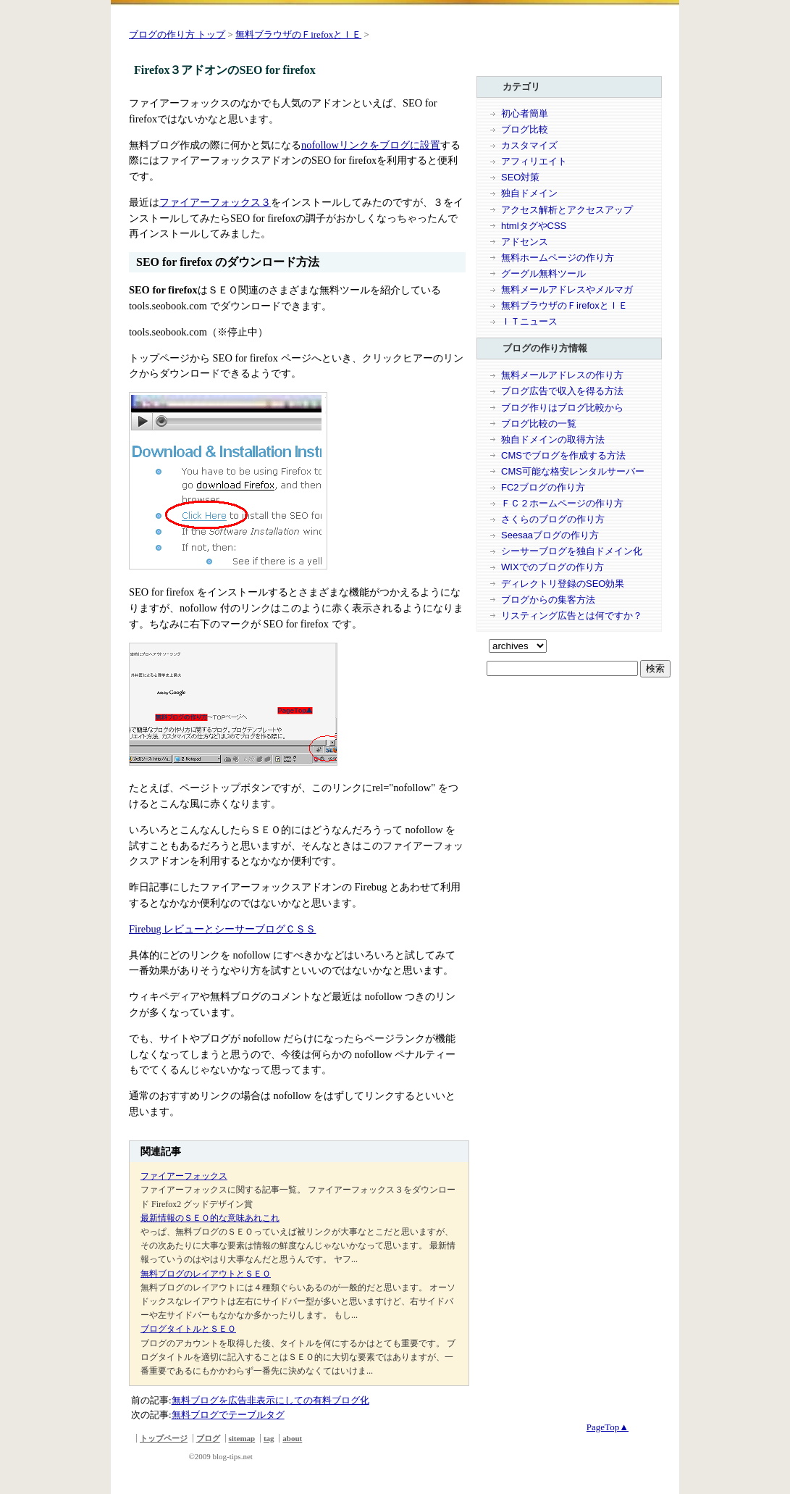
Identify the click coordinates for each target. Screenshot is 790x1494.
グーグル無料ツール (543, 273)
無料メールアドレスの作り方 (562, 375)
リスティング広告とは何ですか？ (571, 615)
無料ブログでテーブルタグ (228, 1414)
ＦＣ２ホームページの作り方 (562, 503)
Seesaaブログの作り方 (550, 535)
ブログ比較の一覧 (538, 423)
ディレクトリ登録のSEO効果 (562, 583)
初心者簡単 (524, 113)
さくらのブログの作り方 (553, 519)
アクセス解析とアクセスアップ (567, 209)
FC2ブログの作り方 (543, 487)
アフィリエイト (534, 161)
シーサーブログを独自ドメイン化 (571, 551)
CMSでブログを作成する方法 (563, 455)
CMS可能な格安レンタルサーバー (572, 471)
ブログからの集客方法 (548, 599)
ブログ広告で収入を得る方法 (562, 390)
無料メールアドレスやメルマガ (567, 289)
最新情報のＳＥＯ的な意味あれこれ (210, 1218)
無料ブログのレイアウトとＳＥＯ (205, 1274)
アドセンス (524, 241)
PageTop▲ (608, 1427)
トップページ (164, 1438)
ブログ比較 (524, 129)
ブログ (208, 1438)
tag (269, 1438)
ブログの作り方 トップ (177, 34)
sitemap (242, 1438)
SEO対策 (520, 177)
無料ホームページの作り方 (557, 257)
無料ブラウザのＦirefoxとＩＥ (298, 34)
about (292, 1438)
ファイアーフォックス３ (215, 202)
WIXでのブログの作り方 (552, 567)
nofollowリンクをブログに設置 (370, 145)
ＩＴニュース (529, 321)
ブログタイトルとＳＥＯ (188, 1329)
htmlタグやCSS (533, 225)
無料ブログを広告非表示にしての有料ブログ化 (270, 1400)
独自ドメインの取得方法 (553, 439)
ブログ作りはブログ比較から (562, 407)
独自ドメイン (529, 193)
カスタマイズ (529, 145)
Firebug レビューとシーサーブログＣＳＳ (222, 929)
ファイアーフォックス (183, 1176)
